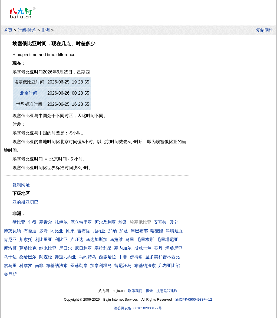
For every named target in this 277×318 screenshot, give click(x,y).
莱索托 (25, 239)
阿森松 (45, 257)
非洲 (45, 30)
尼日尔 (65, 248)
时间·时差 (27, 30)
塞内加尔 (122, 248)
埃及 (122, 222)
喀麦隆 (156, 231)
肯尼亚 (10, 239)
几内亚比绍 (169, 265)
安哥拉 (160, 222)
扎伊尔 (61, 222)
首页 (8, 30)
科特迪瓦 (174, 231)
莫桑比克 (28, 248)
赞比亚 (18, 222)
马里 (130, 239)
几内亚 (99, 231)
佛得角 (136, 257)
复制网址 (266, 30)
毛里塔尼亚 (167, 239)
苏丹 (158, 248)
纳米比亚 (48, 248)
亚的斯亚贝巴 (25, 202)
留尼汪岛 (122, 265)
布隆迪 (30, 231)
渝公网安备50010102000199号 (138, 308)
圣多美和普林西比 (162, 257)
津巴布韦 (139, 231)
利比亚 (61, 239)
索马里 (10, 265)
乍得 (32, 222)
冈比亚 (56, 231)
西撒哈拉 (107, 257)
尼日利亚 (83, 248)
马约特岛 (87, 257)
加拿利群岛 (101, 265)
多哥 (43, 231)
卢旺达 (76, 239)
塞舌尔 (45, 222)
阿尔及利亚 (105, 222)
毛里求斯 (145, 239)
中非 (122, 257)
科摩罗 (25, 265)
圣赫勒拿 (79, 265)
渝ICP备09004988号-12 (193, 299)
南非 (39, 265)
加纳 (112, 231)
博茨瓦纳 (12, 231)
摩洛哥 (10, 248)
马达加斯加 (96, 239)
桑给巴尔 (28, 257)
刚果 (70, 231)
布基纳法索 (57, 265)
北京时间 (28, 93)
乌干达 (10, 257)
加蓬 (123, 231)
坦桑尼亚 (174, 248)
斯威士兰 (142, 248)
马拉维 (116, 239)
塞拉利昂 (103, 248)
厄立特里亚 (81, 222)
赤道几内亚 (65, 257)
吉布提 (83, 231)
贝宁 (173, 222)
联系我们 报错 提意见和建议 (152, 291)
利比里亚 (43, 239)
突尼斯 (10, 274)
